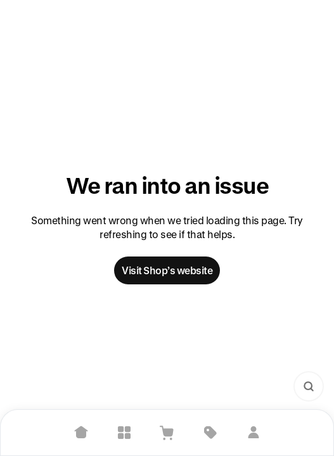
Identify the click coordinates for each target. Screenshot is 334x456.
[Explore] (124, 432)
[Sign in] (253, 432)
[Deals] (210, 432)
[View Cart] (167, 432)
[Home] (81, 432)
